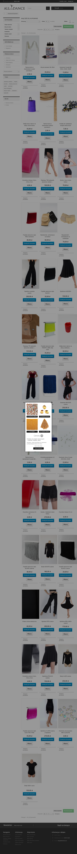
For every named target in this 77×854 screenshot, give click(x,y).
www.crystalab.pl (38, 448)
